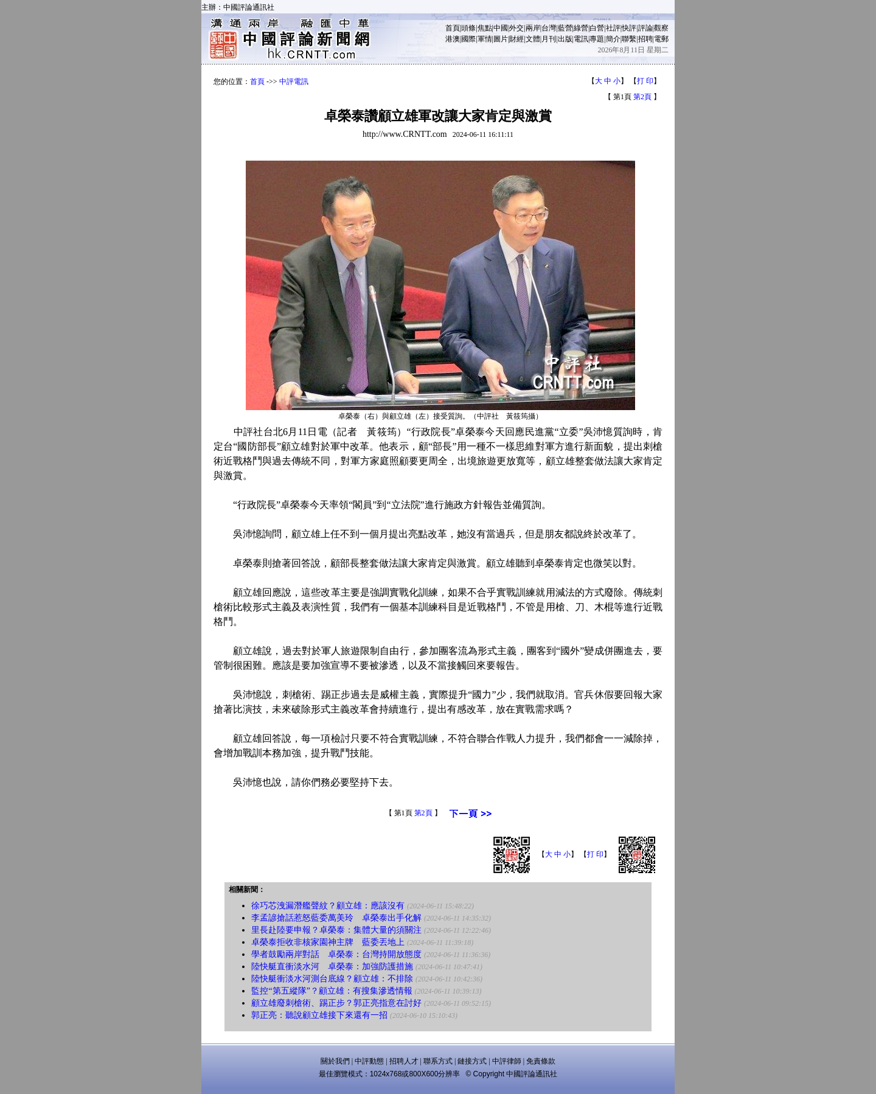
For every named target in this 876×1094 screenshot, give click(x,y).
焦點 (485, 28)
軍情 (485, 39)
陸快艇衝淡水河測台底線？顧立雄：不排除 (332, 978)
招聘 (645, 39)
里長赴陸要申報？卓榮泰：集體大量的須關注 (336, 930)
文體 (533, 39)
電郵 (661, 39)
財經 (516, 39)
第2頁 (642, 96)
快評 (629, 28)
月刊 (548, 39)
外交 (516, 28)
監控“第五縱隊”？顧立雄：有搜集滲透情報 (331, 990)
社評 (613, 28)
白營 (596, 28)
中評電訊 (293, 81)
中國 (500, 28)
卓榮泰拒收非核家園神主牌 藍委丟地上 (328, 942)
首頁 (452, 28)
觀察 (661, 28)
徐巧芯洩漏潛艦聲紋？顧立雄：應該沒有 (328, 905)
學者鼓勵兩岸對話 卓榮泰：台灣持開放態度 (336, 954)
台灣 (548, 28)
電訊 (581, 39)
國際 (468, 39)
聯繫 (629, 39)
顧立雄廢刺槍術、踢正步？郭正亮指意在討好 (336, 1003)
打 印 (645, 81)
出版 (565, 39)
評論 (645, 28)
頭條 (468, 28)
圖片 (500, 39)
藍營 (565, 28)
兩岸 (533, 28)
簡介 (613, 39)
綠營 (581, 28)
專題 (596, 39)
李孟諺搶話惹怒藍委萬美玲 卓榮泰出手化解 (336, 917)
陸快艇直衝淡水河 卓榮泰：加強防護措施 (332, 966)
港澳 (452, 39)
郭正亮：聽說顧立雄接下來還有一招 (319, 1015)
